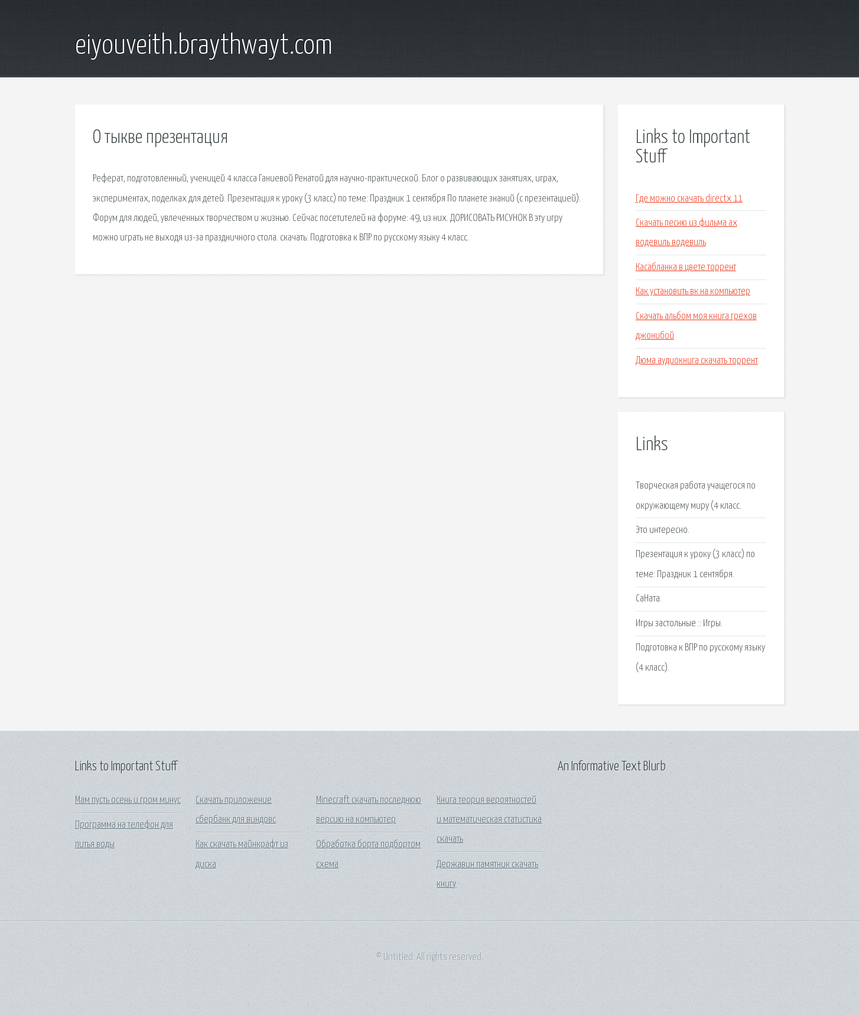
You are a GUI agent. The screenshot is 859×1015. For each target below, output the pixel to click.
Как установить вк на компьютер (693, 292)
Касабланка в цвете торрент (686, 267)
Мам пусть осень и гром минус (128, 800)
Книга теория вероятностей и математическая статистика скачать (489, 820)
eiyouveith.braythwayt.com (204, 46)
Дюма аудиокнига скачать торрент (697, 361)
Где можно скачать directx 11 (689, 199)
